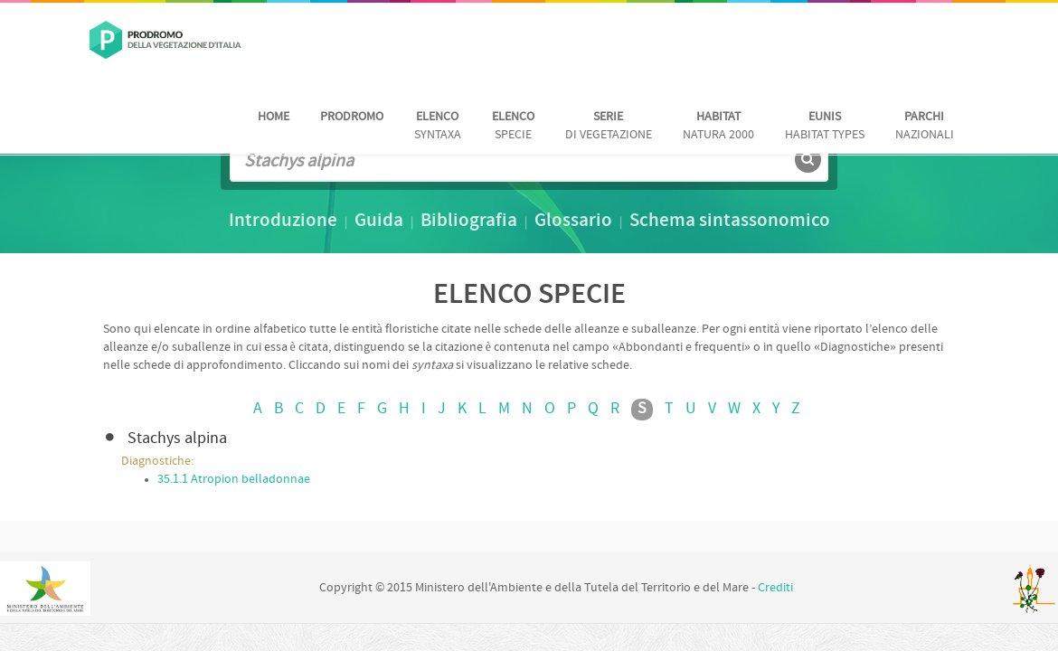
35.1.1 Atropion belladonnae (233, 479)
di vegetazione (608, 126)
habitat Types (824, 126)
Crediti (775, 588)
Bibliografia (468, 221)
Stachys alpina (177, 439)
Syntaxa (437, 126)
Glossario (573, 221)
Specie (513, 126)
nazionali (924, 126)
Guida (378, 221)
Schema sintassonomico (729, 221)
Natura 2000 (718, 126)
